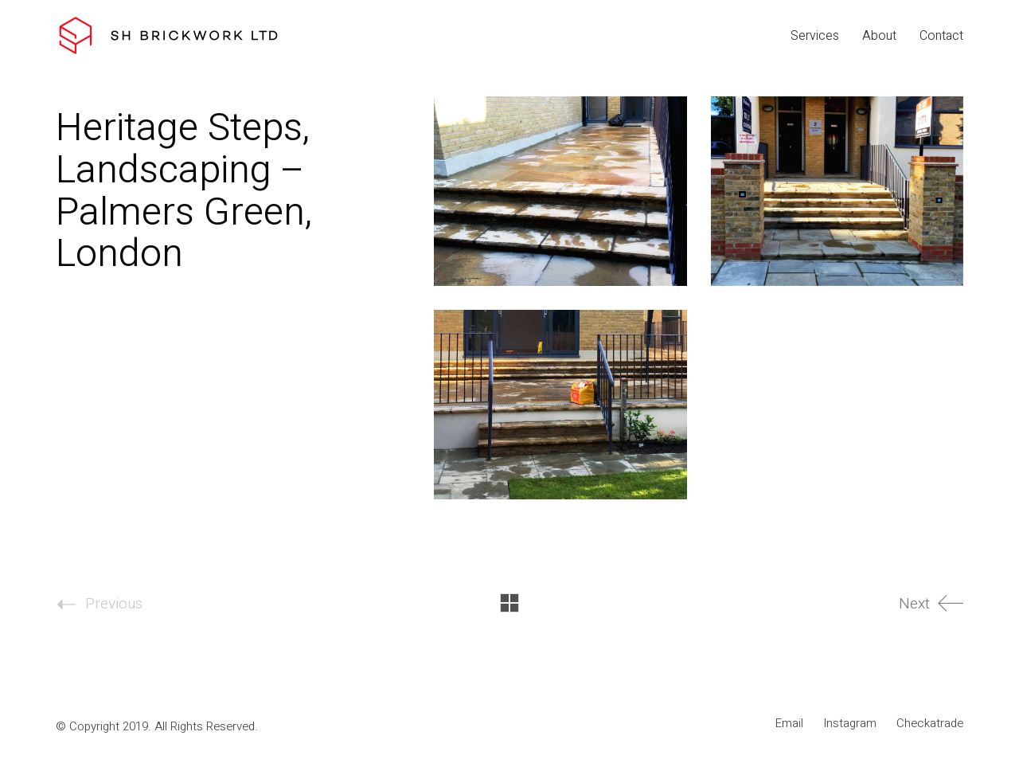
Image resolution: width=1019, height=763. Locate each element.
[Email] (789, 723)
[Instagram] (849, 723)
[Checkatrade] (929, 723)
